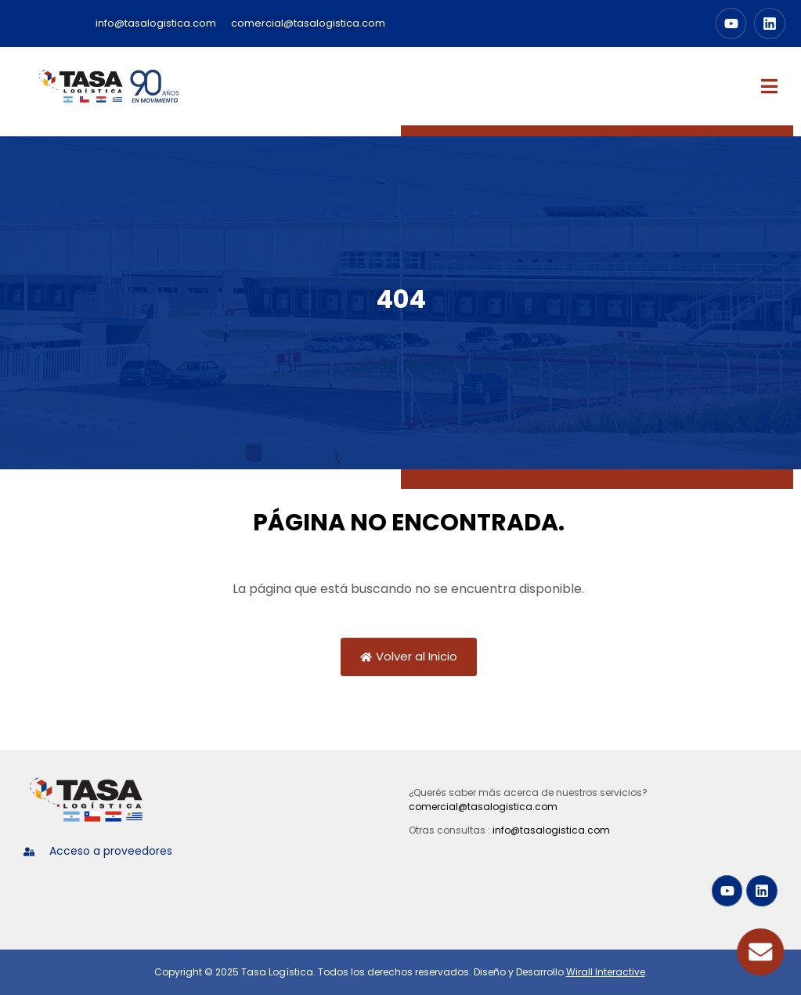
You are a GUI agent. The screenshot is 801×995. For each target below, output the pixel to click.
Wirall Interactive (605, 972)
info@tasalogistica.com (551, 830)
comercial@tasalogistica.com (483, 806)
